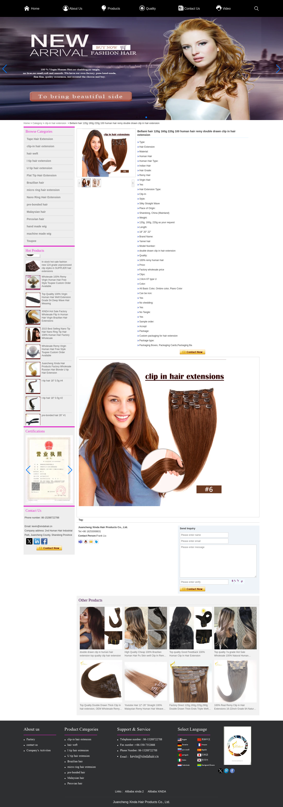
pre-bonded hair (37, 204)
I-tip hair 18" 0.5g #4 (52, 384)
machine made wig (39, 233)
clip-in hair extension (55, 123)
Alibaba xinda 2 (134, 791)
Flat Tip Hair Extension (41, 175)
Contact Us (192, 8)
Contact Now (49, 548)
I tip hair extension (39, 160)
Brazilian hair (35, 182)
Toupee (31, 240)
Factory (31, 740)
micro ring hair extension (43, 190)
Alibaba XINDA (157, 791)
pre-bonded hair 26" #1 (54, 418)
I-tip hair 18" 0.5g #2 (52, 401)
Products (114, 8)
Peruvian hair (35, 219)
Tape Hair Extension (40, 139)
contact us (32, 745)
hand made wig (37, 226)
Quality (151, 8)
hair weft (32, 153)
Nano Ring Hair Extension (44, 197)
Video (227, 8)
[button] (137, 117)
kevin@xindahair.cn (144, 756)
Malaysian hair (36, 211)
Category (37, 123)
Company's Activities (39, 751)
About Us (75, 8)
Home (35, 8)
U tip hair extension (39, 168)
